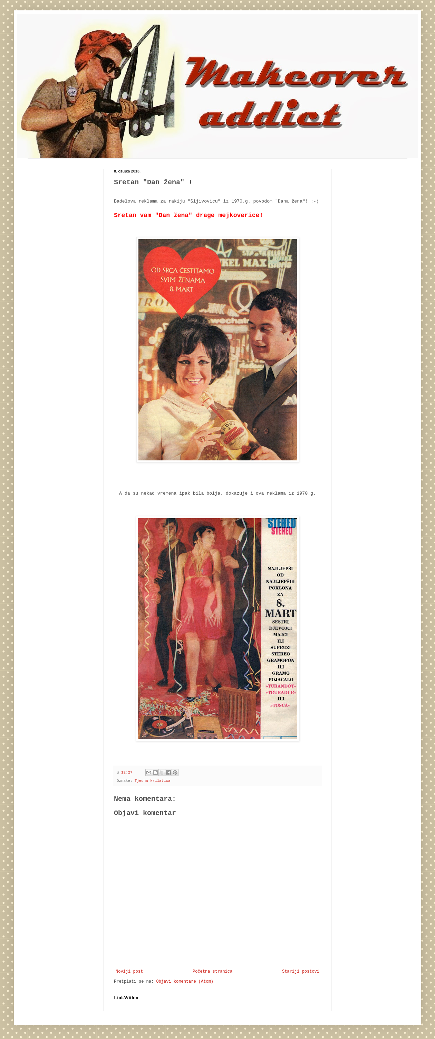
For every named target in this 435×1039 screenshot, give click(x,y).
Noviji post (129, 971)
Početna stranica (212, 971)
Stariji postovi (300, 971)
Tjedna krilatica (153, 781)
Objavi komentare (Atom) (184, 981)
